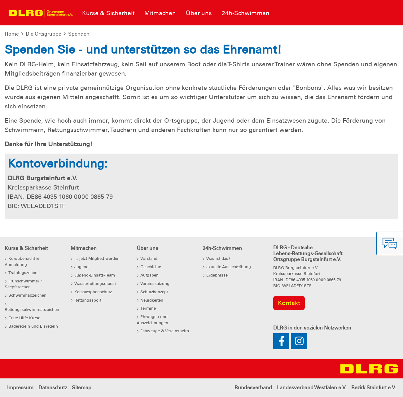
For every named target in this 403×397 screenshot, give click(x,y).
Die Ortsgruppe (43, 34)
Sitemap (81, 387)
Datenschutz (52, 387)
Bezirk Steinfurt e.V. (373, 387)
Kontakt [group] (289, 303)
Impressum (20, 387)
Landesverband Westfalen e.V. (311, 387)
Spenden (79, 34)
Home (12, 34)
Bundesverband (253, 387)
